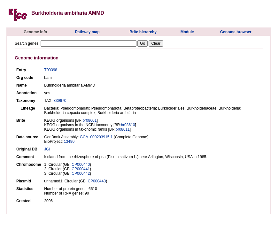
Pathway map (87, 32)
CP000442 (81, 173)
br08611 (123, 129)
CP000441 (81, 169)
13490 (69, 141)
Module (187, 32)
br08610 (128, 125)
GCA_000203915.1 (96, 137)
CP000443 (97, 181)
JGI (47, 149)
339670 (59, 100)
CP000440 (81, 164)
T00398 (50, 70)
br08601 (89, 120)
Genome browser (236, 32)
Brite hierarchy (143, 32)
